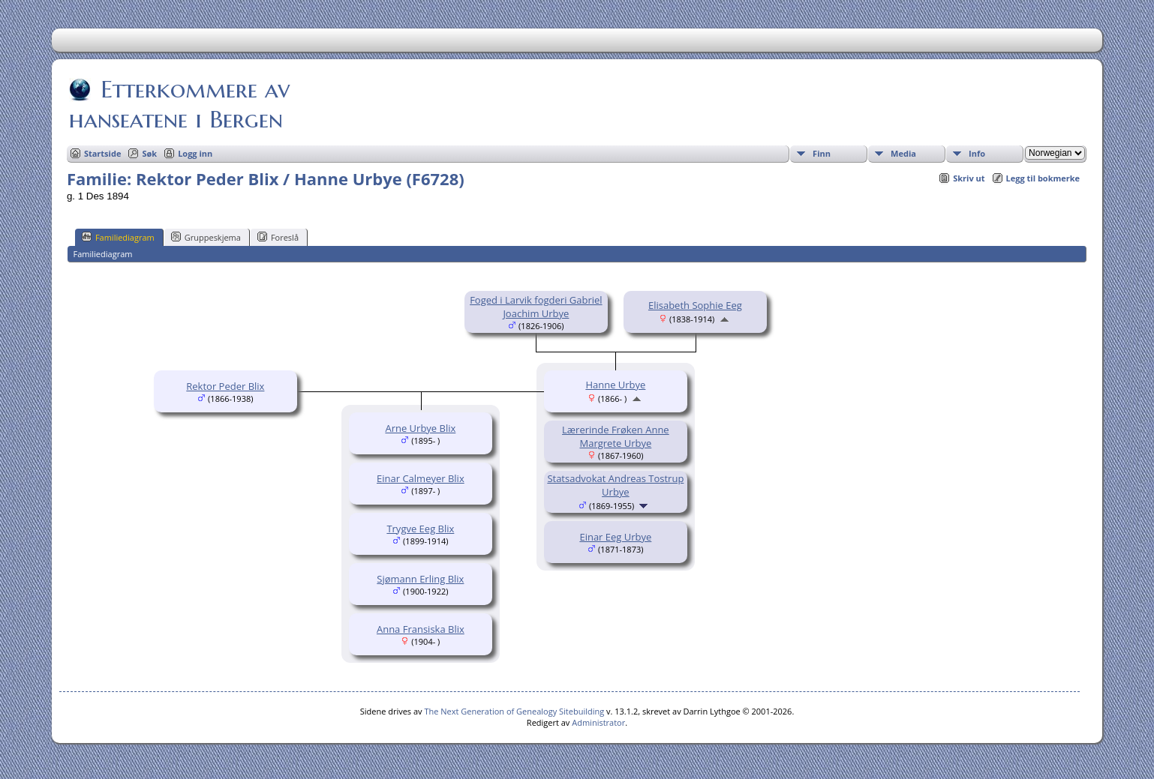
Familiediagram (118, 237)
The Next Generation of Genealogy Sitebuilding (514, 711)
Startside (103, 153)
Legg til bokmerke (1043, 178)
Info (977, 153)
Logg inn (195, 153)
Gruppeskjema (206, 237)
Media (903, 153)
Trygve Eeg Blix (420, 528)
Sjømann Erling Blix (420, 579)
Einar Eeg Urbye (615, 537)
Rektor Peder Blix (225, 386)
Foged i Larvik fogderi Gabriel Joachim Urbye (536, 306)
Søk (149, 153)
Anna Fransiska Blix (420, 629)
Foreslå (278, 237)
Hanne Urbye (615, 384)
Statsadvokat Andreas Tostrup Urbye (615, 485)
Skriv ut (968, 178)
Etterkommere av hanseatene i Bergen (179, 104)
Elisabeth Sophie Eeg (695, 305)
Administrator (598, 722)
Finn (822, 153)
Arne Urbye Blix (420, 428)
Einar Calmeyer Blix (420, 478)
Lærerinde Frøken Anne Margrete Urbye (615, 436)
